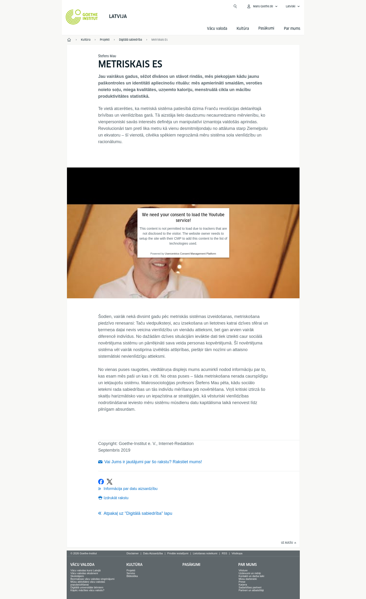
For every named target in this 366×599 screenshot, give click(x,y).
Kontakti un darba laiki (251, 576)
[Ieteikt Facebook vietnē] (101, 481)
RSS (224, 553)
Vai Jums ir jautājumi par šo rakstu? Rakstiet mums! (153, 461)
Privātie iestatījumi (177, 553)
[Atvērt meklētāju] (235, 6)
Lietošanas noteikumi (205, 553)
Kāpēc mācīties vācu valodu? (87, 590)
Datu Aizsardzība (153, 553)
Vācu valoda (217, 28)
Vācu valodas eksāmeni (84, 573)
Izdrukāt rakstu (116, 498)
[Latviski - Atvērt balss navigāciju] (293, 6)
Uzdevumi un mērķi (249, 573)
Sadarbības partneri (249, 587)
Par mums (292, 28)
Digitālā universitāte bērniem (87, 587)
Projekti (131, 570)
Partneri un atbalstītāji (251, 590)
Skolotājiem (77, 576)
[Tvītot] (109, 481)
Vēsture (242, 570)
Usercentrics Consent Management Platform (190, 253)
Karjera (242, 584)
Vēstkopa (237, 553)
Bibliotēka (132, 576)
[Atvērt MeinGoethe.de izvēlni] (262, 6)
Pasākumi (191, 564)
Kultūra (243, 28)
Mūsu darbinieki (247, 578)
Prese (241, 581)
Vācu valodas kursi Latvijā (86, 570)
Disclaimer (133, 553)
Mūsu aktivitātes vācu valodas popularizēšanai (88, 583)
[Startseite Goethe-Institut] (82, 17)
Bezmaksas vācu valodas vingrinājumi (93, 578)
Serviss (131, 573)
